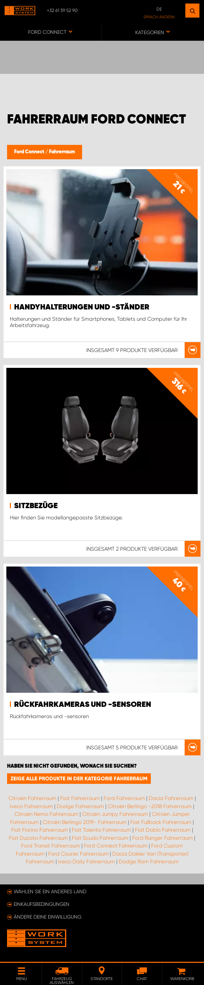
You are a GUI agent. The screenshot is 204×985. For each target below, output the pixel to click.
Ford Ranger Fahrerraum (162, 838)
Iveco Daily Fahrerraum (86, 861)
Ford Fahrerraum (124, 798)
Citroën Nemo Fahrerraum (46, 814)
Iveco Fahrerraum (31, 806)
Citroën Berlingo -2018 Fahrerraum (150, 806)
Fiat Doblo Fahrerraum (163, 830)
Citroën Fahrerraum (32, 798)
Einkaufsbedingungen (41, 904)
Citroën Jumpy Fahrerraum (115, 814)
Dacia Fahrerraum (171, 798)
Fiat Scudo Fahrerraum (100, 838)
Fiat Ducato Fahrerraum (38, 838)
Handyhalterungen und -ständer (81, 307)
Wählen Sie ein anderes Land (50, 891)
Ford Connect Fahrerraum (115, 846)
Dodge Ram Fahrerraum (149, 861)
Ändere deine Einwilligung (47, 917)
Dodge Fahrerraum (80, 806)
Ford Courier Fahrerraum (78, 854)
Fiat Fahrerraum (80, 798)
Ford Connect (29, 151)
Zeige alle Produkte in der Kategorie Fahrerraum (79, 778)
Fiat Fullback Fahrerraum (160, 822)
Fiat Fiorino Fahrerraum (39, 830)
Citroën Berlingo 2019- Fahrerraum (84, 822)
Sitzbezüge (36, 506)
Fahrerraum (62, 151)
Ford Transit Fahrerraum (50, 846)
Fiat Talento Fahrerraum (101, 830)
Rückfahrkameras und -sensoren (82, 705)
